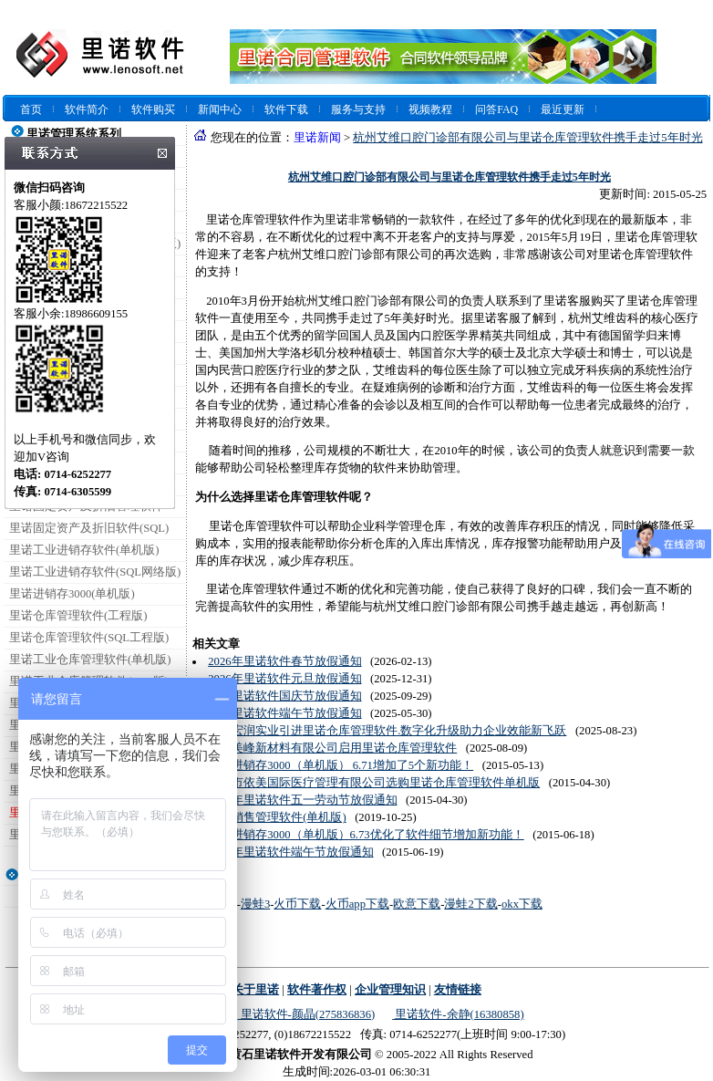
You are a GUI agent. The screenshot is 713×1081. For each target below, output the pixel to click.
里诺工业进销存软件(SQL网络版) (95, 572)
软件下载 (286, 109)
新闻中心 (220, 109)
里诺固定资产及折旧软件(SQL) (89, 528)
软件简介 (86, 109)
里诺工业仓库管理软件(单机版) (89, 659)
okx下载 (521, 904)
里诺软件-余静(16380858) (457, 1014)
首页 (31, 109)
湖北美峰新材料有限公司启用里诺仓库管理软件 (332, 748)
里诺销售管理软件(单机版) (277, 817)
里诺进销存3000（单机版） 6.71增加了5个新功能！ (340, 765)
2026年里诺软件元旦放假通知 (284, 678)
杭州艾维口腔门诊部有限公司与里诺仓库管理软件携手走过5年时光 (527, 137)
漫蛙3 (255, 904)
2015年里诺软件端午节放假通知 (290, 852)
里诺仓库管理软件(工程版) (78, 615)
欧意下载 (416, 904)
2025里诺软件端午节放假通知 (284, 713)
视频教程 (430, 109)
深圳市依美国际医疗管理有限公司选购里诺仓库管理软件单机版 (374, 782)
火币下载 (297, 904)
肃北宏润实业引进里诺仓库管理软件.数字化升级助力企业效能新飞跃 (387, 730)
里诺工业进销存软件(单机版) (84, 550)
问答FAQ (496, 109)
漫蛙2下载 (470, 904)
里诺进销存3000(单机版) (72, 593)
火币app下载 (357, 904)
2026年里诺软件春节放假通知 (284, 661)
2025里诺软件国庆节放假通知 (284, 696)
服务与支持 (358, 109)
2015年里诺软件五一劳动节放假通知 (302, 800)
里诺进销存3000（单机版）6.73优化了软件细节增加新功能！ (365, 834)
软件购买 (153, 109)
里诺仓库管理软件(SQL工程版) (89, 637)
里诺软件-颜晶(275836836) (306, 1014)
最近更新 (562, 109)
